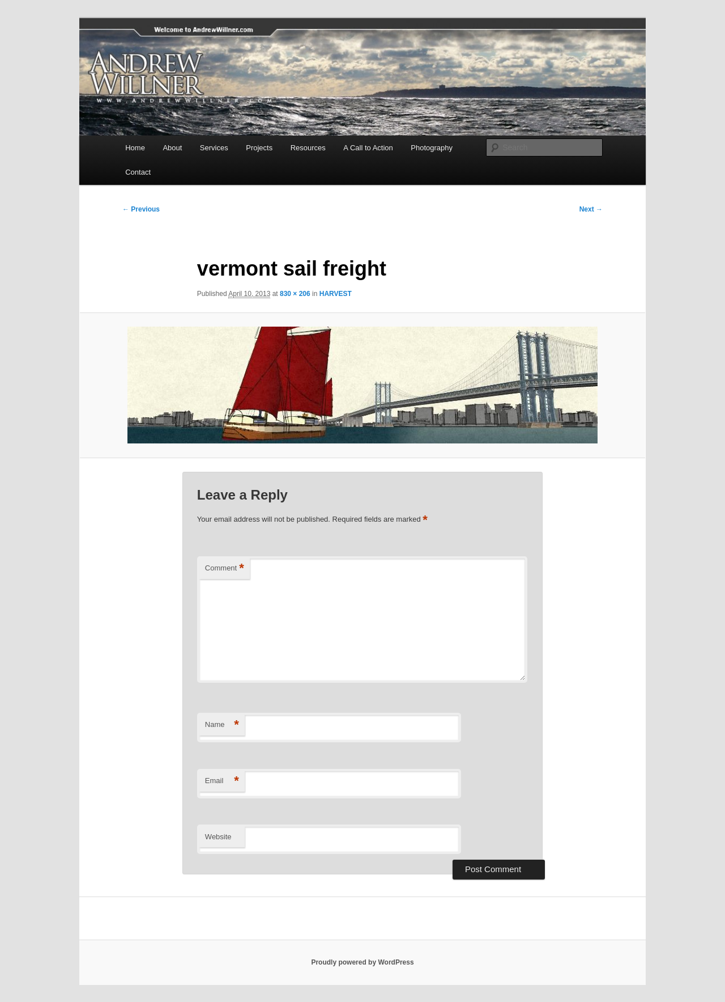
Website (218, 836)
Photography (432, 147)
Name (222, 725)
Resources (308, 147)
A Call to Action (368, 147)
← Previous (141, 209)
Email (222, 781)
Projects (259, 147)
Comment (224, 568)
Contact (138, 172)
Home (135, 147)
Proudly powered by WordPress (362, 962)
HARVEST (335, 294)
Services (214, 147)
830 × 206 (295, 294)
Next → (591, 209)
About (172, 147)
